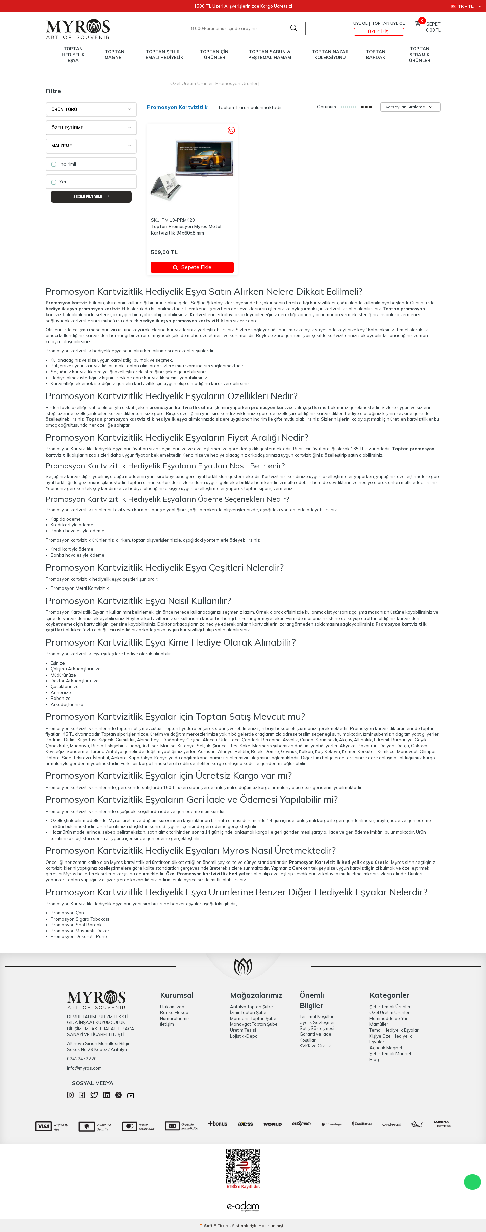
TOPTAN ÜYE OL (388, 23)
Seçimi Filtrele (91, 196)
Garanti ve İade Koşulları (315, 1036)
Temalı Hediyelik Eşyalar (394, 1030)
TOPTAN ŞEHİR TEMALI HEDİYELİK (162, 54)
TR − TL (466, 6)
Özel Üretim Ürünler (191, 83)
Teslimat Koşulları (317, 1016)
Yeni (60, 182)
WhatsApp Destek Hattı (472, 1182)
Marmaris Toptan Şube (253, 1018)
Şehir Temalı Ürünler (390, 1006)
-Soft (206, 1225)
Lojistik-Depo (244, 1036)
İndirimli (63, 164)
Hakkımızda (172, 1006)
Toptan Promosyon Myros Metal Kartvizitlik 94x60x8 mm (186, 229)
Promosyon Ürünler (236, 83)
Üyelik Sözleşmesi (318, 1022)
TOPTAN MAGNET (115, 54)
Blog (374, 1059)
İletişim (167, 1024)
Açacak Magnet (385, 1047)
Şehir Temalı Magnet (390, 1053)
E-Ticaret (222, 1225)
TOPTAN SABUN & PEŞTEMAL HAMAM (269, 54)
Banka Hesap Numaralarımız (175, 1015)
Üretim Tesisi (243, 1030)
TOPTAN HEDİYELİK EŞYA (73, 54)
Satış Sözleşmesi (317, 1028)
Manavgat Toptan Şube (254, 1024)
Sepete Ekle (192, 267)
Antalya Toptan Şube (251, 1006)
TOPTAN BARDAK (375, 54)
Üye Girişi (378, 31)
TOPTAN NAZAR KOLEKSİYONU (330, 54)
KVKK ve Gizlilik (315, 1045)
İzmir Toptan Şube (248, 1012)
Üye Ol (360, 23)
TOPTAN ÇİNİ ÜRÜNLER (215, 54)
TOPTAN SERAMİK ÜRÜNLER (419, 54)
